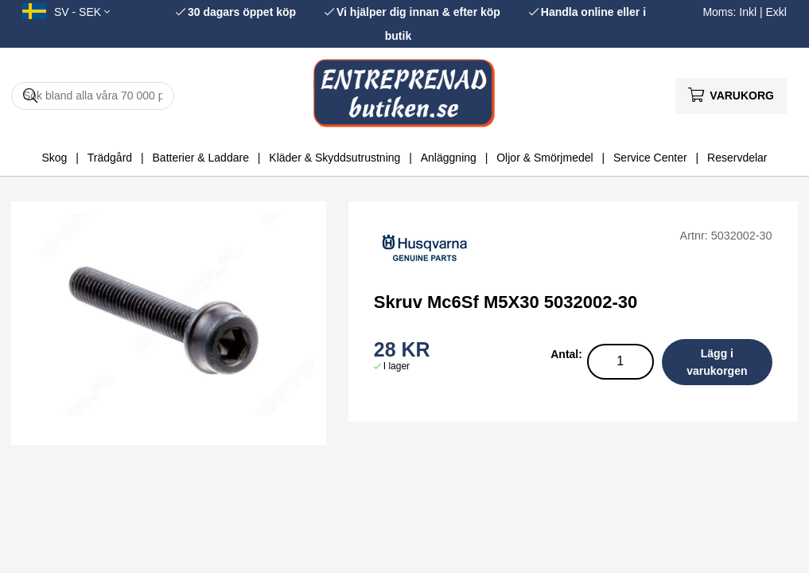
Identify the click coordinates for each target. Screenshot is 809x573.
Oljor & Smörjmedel (544, 157)
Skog (54, 157)
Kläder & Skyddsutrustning (334, 157)
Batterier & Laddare (201, 157)
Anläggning (448, 157)
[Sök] (92, 96)
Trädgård (110, 157)
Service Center (650, 157)
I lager (396, 366)
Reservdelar (737, 157)
